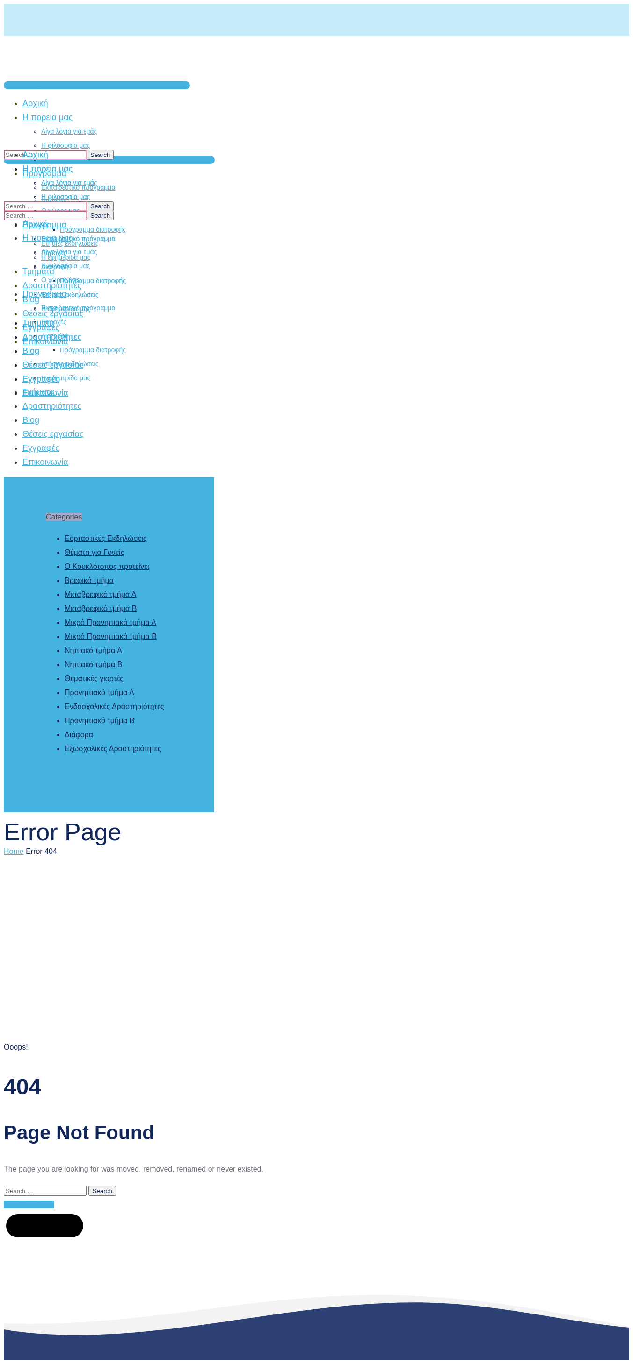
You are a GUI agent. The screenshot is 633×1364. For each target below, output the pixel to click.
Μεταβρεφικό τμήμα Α (100, 594)
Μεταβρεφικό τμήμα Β (101, 608)
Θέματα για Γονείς (94, 552)
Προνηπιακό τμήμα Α (99, 692)
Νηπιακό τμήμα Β (93, 664)
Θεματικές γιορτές (94, 678)
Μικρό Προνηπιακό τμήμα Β (111, 636)
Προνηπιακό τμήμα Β (99, 721)
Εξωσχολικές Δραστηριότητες (113, 749)
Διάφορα (79, 735)
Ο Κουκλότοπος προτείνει (107, 566)
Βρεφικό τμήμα (89, 580)
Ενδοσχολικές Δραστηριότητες (114, 706)
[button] (97, 85)
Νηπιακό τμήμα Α (93, 650)
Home (14, 851)
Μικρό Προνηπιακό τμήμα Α (110, 622)
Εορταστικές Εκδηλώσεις (106, 538)
